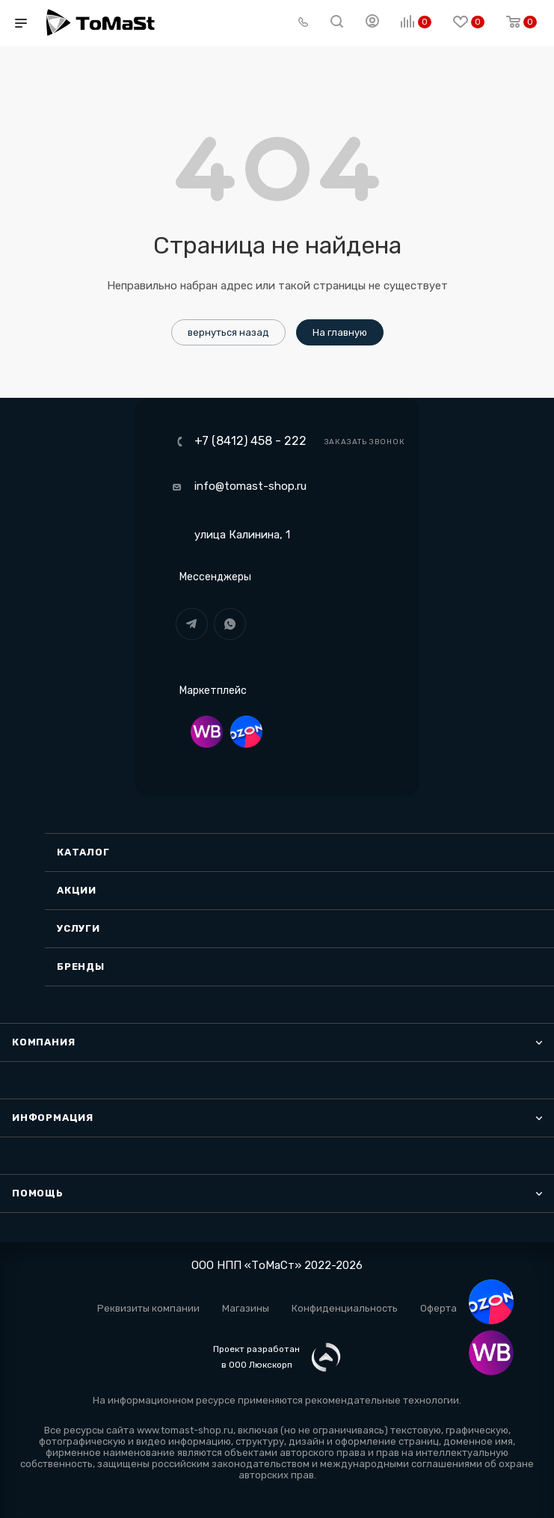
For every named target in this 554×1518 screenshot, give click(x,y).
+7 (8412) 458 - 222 (250, 441)
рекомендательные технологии (382, 1400)
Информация (52, 1117)
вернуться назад (228, 332)
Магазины (245, 1308)
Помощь (38, 1193)
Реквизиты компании (148, 1308)
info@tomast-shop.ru (250, 486)
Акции (76, 890)
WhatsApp (230, 624)
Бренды (81, 966)
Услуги (78, 928)
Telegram (192, 624)
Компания (43, 1042)
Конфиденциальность (345, 1308)
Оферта (438, 1308)
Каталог (83, 852)
